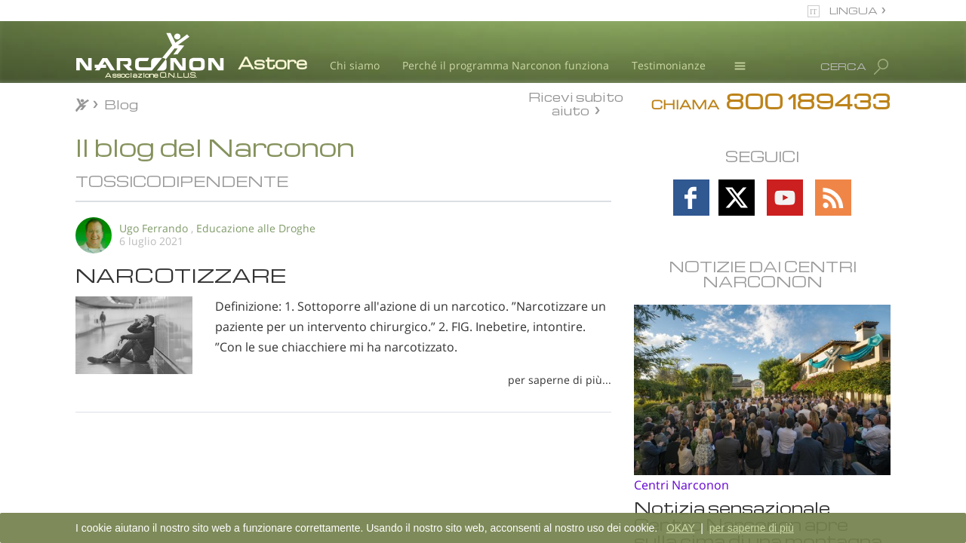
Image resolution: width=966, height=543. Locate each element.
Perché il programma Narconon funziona (505, 65)
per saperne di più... (559, 380)
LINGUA (853, 10)
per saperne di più (751, 528)
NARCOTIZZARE (180, 274)
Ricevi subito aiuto (575, 103)
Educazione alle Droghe (255, 228)
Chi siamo (355, 65)
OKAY (680, 528)
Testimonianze (669, 65)
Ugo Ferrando (153, 228)
